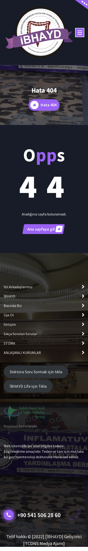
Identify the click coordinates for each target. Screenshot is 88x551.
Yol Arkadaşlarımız (18, 321)
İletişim (10, 359)
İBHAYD (9, 330)
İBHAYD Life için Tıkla (28, 399)
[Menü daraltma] (79, 32)
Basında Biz (13, 340)
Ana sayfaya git (45, 233)
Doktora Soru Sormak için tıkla (36, 385)
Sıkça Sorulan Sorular (20, 368)
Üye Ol (9, 349)
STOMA (9, 377)
